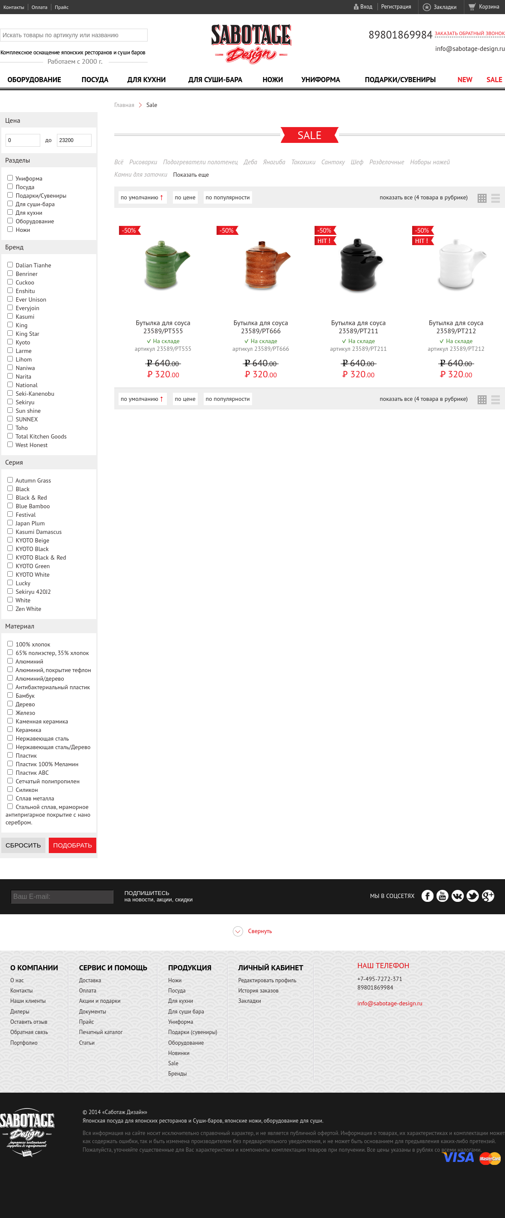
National (27, 385)
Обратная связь (29, 1032)
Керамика (29, 730)
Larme (24, 351)
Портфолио (24, 1042)
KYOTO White (33, 574)
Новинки (179, 1053)
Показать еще (191, 174)
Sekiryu (25, 402)
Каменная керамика (42, 721)
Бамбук (25, 695)
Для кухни (147, 79)
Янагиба (274, 162)
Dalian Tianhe (33, 265)
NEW (464, 79)
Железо (25, 713)
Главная (124, 105)
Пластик (26, 755)
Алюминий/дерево (39, 678)
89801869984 (400, 34)
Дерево (25, 704)
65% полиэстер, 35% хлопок (52, 653)
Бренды (177, 1073)
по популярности (228, 197)
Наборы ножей (430, 162)
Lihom (24, 359)
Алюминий (29, 661)
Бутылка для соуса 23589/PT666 (260, 326)
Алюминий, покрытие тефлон (53, 670)
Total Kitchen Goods (40, 436)
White (22, 600)
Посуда (95, 79)
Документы (92, 1011)
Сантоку (333, 162)
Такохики (303, 162)
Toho (21, 428)
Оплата (40, 7)
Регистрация (396, 6)
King (21, 325)
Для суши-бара (215, 79)
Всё (118, 162)
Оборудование (34, 79)
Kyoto (23, 342)
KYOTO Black (32, 549)
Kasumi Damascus (39, 532)
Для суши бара (186, 1011)
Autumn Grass (33, 480)
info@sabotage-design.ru (470, 48)
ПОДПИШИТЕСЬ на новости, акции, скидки (159, 896)
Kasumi (25, 316)
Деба (250, 162)
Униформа (320, 79)
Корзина (489, 6)
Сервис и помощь (113, 967)
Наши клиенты (28, 1001)
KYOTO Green (33, 566)
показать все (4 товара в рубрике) (424, 197)
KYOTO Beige (32, 540)
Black (23, 489)
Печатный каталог (101, 1032)
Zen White (28, 609)
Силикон (27, 790)
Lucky (23, 583)
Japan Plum (30, 523)
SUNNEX (27, 419)
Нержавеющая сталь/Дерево (53, 747)
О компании (34, 967)
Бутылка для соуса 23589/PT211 (358, 326)
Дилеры (20, 1011)
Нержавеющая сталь (42, 738)
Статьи (87, 1042)
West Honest (31, 445)
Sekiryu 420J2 (33, 592)
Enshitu (25, 291)
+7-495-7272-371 (379, 979)
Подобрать (72, 845)
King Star (27, 334)
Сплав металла (35, 798)
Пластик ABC (32, 772)
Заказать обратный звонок (470, 33)
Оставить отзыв (29, 1021)
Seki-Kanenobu (35, 393)
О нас (17, 980)
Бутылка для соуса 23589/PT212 (456, 326)
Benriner (27, 274)
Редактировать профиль (267, 980)
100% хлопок (33, 644)
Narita (24, 376)
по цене (185, 197)
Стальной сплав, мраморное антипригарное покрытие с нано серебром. (48, 814)
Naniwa (25, 368)
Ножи (273, 79)
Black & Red (31, 497)
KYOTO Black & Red (41, 557)
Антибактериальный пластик (52, 687)
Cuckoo (25, 282)
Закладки (445, 7)
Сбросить (23, 845)
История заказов (258, 990)
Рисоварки (143, 162)
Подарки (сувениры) (192, 1032)
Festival (26, 515)
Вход (366, 6)
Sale (494, 79)
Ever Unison (31, 299)
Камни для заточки (140, 174)
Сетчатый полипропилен (48, 781)
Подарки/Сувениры (400, 79)
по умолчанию (139, 197)
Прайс (61, 7)
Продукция (189, 967)
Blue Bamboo (33, 506)
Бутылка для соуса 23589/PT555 (163, 326)
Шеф (357, 162)
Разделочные (386, 162)
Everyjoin (27, 308)
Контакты (13, 7)
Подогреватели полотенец (200, 162)
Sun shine (28, 411)
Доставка (90, 980)
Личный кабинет (270, 967)
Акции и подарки (100, 1001)
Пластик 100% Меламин (47, 764)
